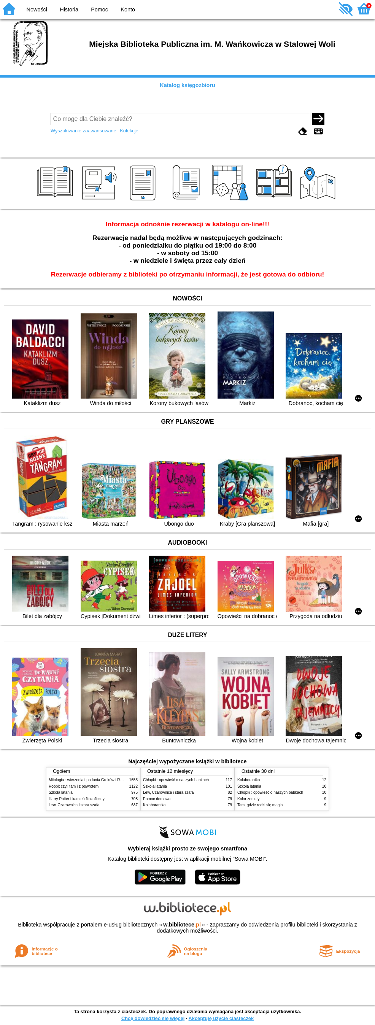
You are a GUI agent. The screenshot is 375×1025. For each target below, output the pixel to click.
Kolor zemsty (248, 799)
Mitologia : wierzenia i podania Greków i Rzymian (90, 780)
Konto (128, 9)
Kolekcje (129, 130)
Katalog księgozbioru (187, 85)
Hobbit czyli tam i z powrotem (74, 786)
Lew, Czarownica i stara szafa (74, 805)
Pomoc (99, 9)
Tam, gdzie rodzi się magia (260, 805)
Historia (69, 9)
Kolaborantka (154, 805)
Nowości (37, 9)
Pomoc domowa (156, 799)
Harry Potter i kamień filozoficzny (77, 799)
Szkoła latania (61, 792)
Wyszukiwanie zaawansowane (83, 130)
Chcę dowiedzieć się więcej (152, 1018)
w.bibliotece (182, 925)
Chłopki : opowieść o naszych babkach (176, 780)
